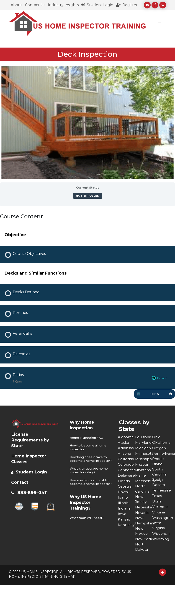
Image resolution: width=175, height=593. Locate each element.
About (16, 5)
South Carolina (159, 472)
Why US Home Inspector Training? (87, 508)
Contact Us (35, 5)
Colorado (126, 464)
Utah (156, 502)
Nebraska (143, 508)
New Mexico (141, 533)
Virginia (158, 513)
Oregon (159, 448)
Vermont (160, 508)
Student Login (97, 5)
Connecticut (126, 469)
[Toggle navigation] (159, 23)
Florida (124, 480)
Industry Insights (63, 5)
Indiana (124, 508)
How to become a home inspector (89, 447)
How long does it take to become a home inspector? (89, 460)
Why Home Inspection (83, 424)
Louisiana (143, 437)
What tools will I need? (87, 523)
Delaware (126, 475)
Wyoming (161, 541)
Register (127, 5)
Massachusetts (143, 480)
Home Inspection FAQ (87, 437)
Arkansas (126, 448)
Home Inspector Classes (30, 458)
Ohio (156, 437)
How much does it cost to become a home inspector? (90, 486)
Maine (140, 475)
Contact (21, 482)
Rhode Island (158, 461)
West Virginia (158, 527)
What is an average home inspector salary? (89, 473)
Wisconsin (161, 535)
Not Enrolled (87, 195)
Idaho (123, 497)
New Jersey (141, 500)
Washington (161, 519)
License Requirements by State (31, 439)
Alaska (123, 442)
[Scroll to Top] (162, 580)
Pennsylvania (161, 453)
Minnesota (143, 453)
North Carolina (142, 489)
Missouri (142, 464)
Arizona (124, 453)
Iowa (122, 513)
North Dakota (141, 555)
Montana (143, 469)
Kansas (124, 519)
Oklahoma (161, 442)
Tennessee (161, 491)
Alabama (126, 437)
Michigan (143, 448)
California (126, 459)
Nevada (142, 513)
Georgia (125, 486)
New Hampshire (143, 522)
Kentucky (126, 524)
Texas (157, 497)
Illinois (123, 502)
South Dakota (158, 483)
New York (139, 544)
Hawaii (123, 491)
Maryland (143, 442)
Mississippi (143, 459)
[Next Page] (170, 393)
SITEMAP (67, 584)
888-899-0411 (33, 492)
